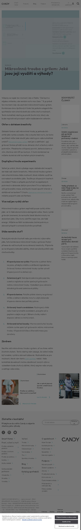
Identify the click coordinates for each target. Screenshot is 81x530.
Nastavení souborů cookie (66, 526)
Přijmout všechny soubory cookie (66, 517)
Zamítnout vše (66, 521)
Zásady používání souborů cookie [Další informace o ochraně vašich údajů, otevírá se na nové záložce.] (32, 520)
